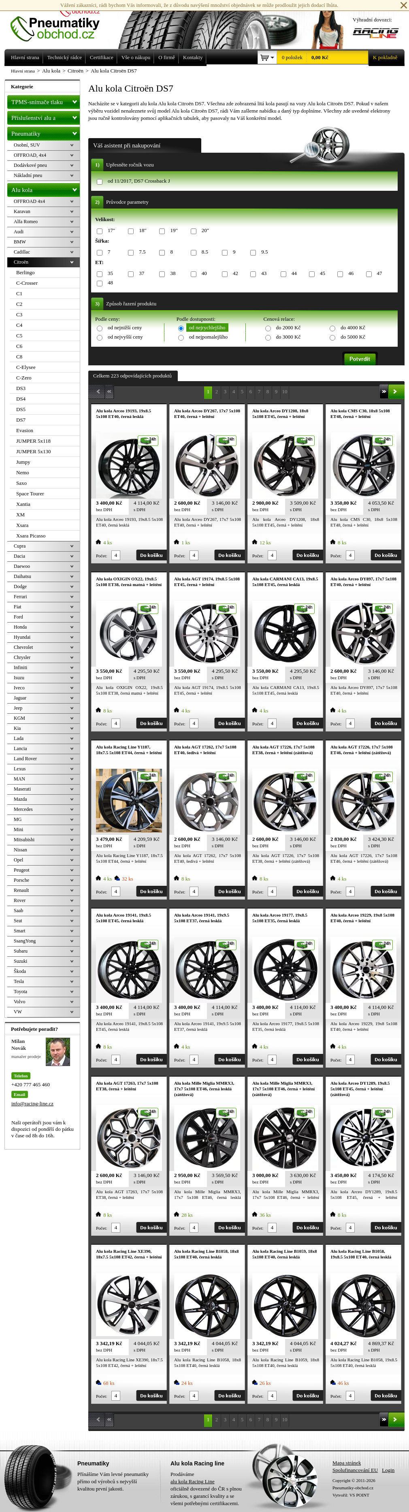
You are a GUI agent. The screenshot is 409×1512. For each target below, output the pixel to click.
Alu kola (45, 188)
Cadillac (22, 252)
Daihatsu (22, 576)
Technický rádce (64, 57)
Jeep (18, 708)
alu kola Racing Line (192, 1481)
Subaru (21, 951)
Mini (18, 829)
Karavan (22, 211)
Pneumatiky (45, 132)
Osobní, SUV (27, 145)
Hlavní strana (23, 70)
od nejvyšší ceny (125, 337)
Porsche (21, 880)
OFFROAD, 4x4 (30, 155)
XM (20, 515)
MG (17, 819)
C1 (19, 293)
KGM (19, 718)
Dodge (20, 586)
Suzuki (20, 961)
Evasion (24, 430)
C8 (19, 357)
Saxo (21, 483)
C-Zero (24, 378)
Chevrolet (23, 647)
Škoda (20, 971)
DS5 (21, 409)
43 (262, 273)
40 (203, 273)
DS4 (21, 399)
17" (110, 230)
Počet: (101, 555)
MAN (19, 779)
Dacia (19, 556)
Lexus (20, 769)
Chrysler (22, 657)
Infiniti (20, 667)
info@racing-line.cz (32, 1103)
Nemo (22, 472)
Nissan (20, 850)
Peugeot (22, 870)
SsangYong (25, 941)
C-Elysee (26, 367)
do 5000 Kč (353, 337)
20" (204, 230)
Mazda (20, 799)
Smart (20, 931)
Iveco (19, 688)
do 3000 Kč (288, 337)
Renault (21, 890)
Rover (20, 900)
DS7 (21, 420)
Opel (18, 860)
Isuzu (19, 677)
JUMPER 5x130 (33, 451)
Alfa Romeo (26, 221)
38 (171, 273)
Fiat (17, 607)
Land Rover (25, 758)
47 (378, 273)
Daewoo (22, 566)
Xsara (22, 525)
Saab (18, 910)
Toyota (20, 991)
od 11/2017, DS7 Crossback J (139, 181)
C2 (19, 304)
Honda (20, 627)
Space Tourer (30, 493)
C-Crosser (27, 283)
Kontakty (192, 57)
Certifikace (101, 57)
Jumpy (23, 462)
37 (140, 273)
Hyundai (22, 637)
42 (234, 273)
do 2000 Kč (288, 327)
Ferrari (20, 596)
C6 (19, 346)
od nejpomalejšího (208, 337)
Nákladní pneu (28, 175)
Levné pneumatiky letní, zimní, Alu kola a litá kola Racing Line (61, 21)
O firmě (166, 57)
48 (109, 282)
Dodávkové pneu (30, 165)
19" (172, 230)
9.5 (263, 252)
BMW (20, 242)
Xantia (23, 504)
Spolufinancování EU (355, 1470)
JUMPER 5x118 (33, 441)
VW (18, 1012)
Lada (18, 738)
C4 (19, 325)
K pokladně (382, 57)
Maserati (22, 789)
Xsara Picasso (31, 536)
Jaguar (20, 698)
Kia (17, 728)
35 (109, 273)
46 (349, 273)
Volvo (19, 1001)
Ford (18, 617)
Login (388, 1470)
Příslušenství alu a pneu (45, 118)
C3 (19, 314)
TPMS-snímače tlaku (45, 100)
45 (321, 273)
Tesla (19, 981)
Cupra (20, 546)
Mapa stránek (346, 1463)
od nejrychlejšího (207, 327)
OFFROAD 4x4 (29, 201)
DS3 (21, 388)
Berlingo (25, 272)
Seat (18, 920)
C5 (19, 336)
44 (293, 273)
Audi (18, 232)
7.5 (140, 252)
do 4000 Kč (353, 327)
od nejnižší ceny (125, 327)
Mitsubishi (24, 839)
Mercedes (23, 809)
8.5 (203, 252)
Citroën (21, 262)
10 (285, 391)
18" (141, 230)
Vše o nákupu (136, 57)
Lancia (20, 748)
